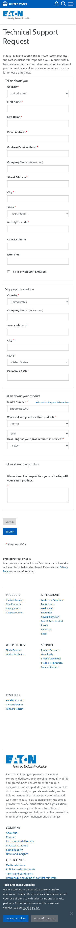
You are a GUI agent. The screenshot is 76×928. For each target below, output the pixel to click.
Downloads (47, 654)
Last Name (13, 117)
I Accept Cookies (16, 918)
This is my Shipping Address (27, 271)
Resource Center (14, 612)
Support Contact (49, 666)
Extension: (13, 254)
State (10, 207)
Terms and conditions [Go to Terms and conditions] (19, 873)
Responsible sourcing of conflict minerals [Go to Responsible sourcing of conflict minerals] (31, 878)
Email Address (16, 132)
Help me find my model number (52, 402)
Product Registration (52, 662)
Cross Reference (14, 704)
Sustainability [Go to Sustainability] (14, 849)
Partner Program (14, 708)
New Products (13, 604)
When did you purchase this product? (30, 417)
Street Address (16, 177)
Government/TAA (50, 616)
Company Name (17, 162)
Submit (10, 531)
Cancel (10, 521)
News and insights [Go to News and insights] (17, 854)
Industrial (46, 629)
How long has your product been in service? (34, 439)
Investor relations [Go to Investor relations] (17, 845)
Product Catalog (14, 599)
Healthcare (46, 608)
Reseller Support (14, 700)
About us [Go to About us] (11, 833)
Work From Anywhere (52, 599)
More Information (44, 918)
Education (46, 612)
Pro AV (44, 625)
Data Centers (47, 604)
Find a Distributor (15, 654)
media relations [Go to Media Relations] (15, 865)
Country (12, 87)
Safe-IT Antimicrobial (52, 620)
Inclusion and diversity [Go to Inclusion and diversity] (20, 841)
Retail (44, 633)
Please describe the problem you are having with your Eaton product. (38, 478)
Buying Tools (13, 608)
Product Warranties (51, 658)
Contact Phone (16, 239)
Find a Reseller (13, 650)
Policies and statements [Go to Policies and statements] (20, 869)
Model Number (16, 402)
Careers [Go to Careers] (10, 837)
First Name (14, 102)
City (9, 192)
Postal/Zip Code (17, 222)
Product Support (50, 650)
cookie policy (31, 907)
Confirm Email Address (21, 147)
